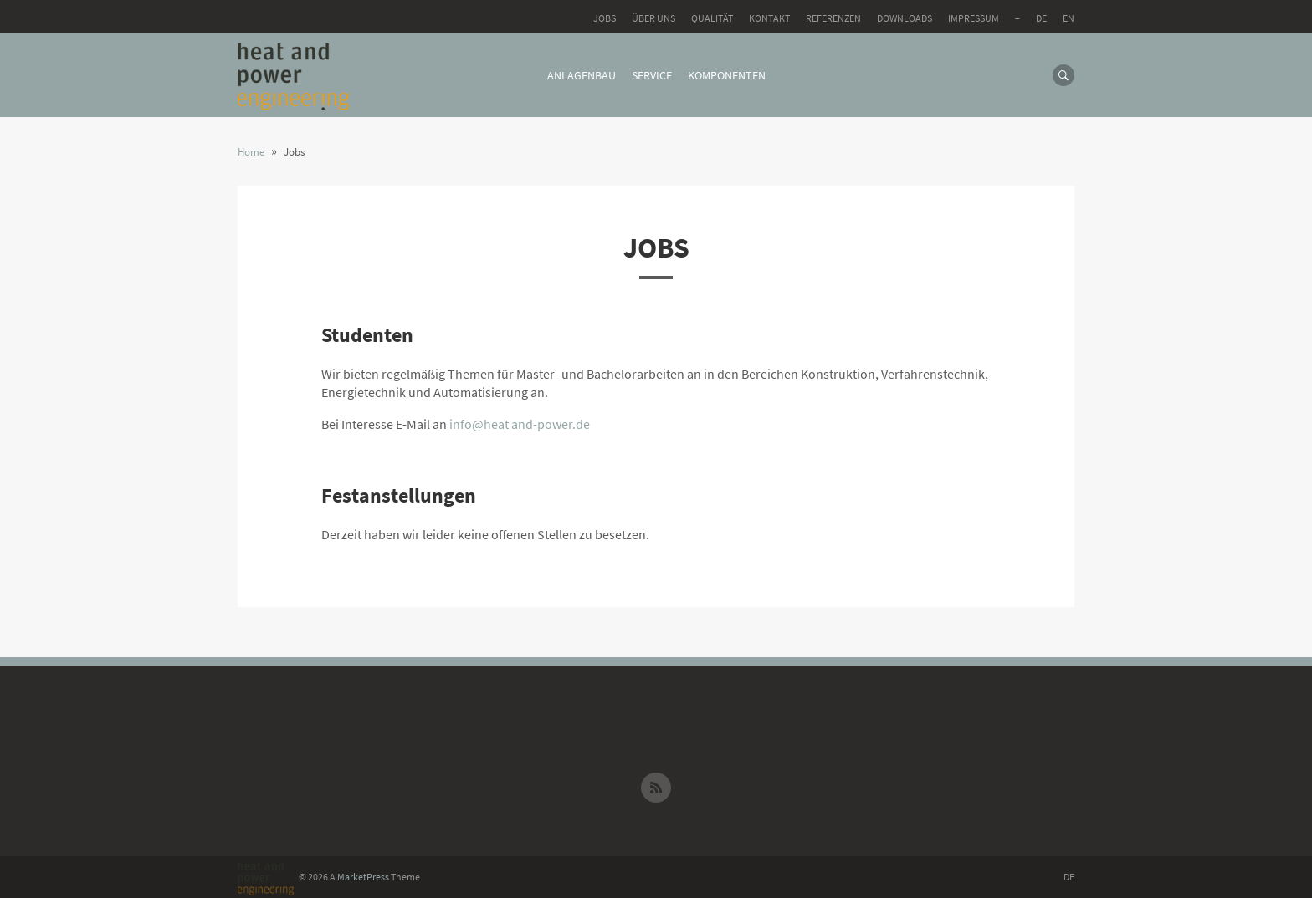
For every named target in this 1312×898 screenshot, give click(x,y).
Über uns (653, 18)
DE (1041, 18)
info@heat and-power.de (519, 424)
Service (652, 75)
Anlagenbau (581, 75)
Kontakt (769, 18)
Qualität (712, 18)
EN (1068, 18)
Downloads (904, 18)
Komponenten (727, 75)
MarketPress (363, 876)
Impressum (973, 18)
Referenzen (833, 18)
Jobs (604, 18)
